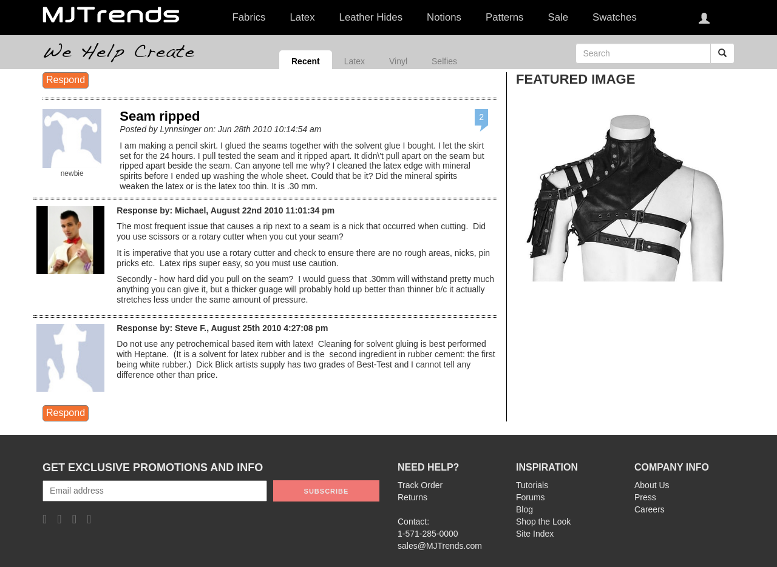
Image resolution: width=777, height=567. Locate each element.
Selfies (444, 61)
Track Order (420, 485)
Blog (524, 509)
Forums (530, 497)
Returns (412, 497)
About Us (652, 485)
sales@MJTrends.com (440, 546)
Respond (65, 80)
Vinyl (398, 61)
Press (645, 497)
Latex (354, 61)
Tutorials (532, 485)
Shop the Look (543, 521)
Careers (649, 509)
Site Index (535, 533)
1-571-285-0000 (428, 533)
